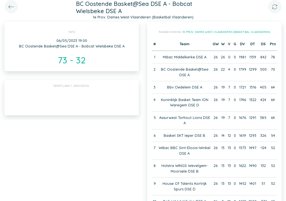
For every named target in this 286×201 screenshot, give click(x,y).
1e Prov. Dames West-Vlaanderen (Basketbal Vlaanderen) (226, 32)
